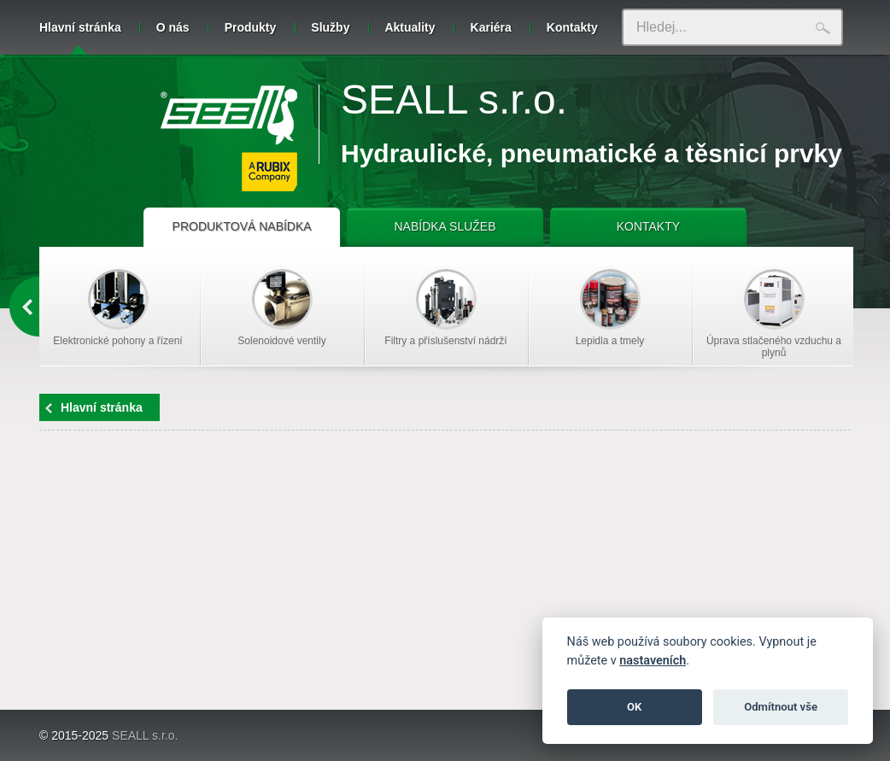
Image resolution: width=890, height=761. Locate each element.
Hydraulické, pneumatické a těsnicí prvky (591, 153)
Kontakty (572, 27)
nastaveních (652, 660)
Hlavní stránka (80, 37)
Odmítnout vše (780, 706)
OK (634, 706)
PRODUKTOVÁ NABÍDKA (242, 226)
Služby (330, 27)
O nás (173, 27)
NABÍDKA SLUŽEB (444, 226)
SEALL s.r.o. (454, 99)
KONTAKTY (648, 226)
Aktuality (409, 27)
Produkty (251, 27)
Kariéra (491, 27)
